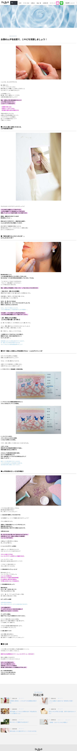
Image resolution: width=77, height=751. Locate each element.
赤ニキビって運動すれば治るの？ (19, 722)
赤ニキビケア (13, 36)
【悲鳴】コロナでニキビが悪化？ (58, 722)
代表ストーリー (61, 719)
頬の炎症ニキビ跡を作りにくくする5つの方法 (23, 731)
